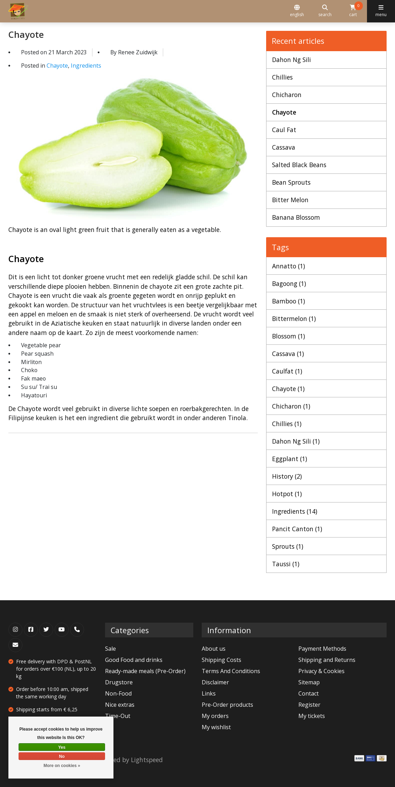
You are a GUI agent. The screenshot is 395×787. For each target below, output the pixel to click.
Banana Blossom (296, 217)
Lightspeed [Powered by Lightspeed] (147, 759)
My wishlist (216, 727)
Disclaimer (215, 682)
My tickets (311, 716)
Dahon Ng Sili (291, 59)
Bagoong (289, 283)
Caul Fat (284, 129)
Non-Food (118, 693)
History (287, 476)
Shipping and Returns (326, 660)
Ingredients (86, 65)
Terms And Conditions (231, 671)
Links (209, 693)
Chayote (26, 34)
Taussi (285, 564)
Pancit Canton (297, 529)
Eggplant (289, 458)
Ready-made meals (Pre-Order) (145, 671)
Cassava (283, 147)
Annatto (288, 266)
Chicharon (287, 94)
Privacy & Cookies (321, 671)
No (62, 756)
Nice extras (119, 705)
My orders (215, 716)
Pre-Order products (227, 705)
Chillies (282, 77)
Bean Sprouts (291, 182)
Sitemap (309, 682)
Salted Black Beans (299, 164)
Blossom (288, 336)
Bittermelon (294, 318)
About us (214, 648)
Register (309, 705)
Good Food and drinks (133, 660)
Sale (110, 648)
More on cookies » (61, 765)
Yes (61, 747)
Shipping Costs (221, 660)
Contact (308, 693)
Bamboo (288, 301)
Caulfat (287, 371)
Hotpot (287, 494)
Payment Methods (322, 648)
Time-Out (117, 716)
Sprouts (287, 546)
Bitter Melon (290, 200)
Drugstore (119, 682)
